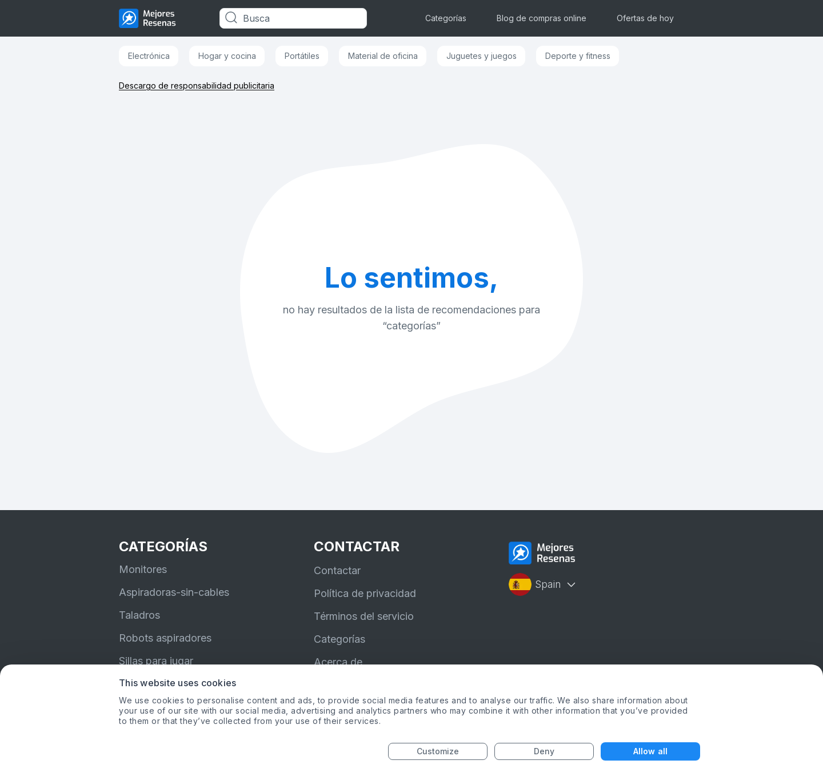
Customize (438, 751)
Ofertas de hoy (645, 18)
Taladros (139, 615)
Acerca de (338, 662)
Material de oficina (383, 56)
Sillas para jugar (156, 661)
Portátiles (302, 56)
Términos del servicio (364, 616)
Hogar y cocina (227, 56)
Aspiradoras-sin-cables (174, 592)
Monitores (143, 569)
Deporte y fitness (577, 56)
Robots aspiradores (165, 638)
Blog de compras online (541, 18)
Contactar (337, 570)
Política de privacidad (365, 593)
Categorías (445, 18)
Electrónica (149, 56)
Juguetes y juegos (481, 56)
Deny (544, 751)
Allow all (650, 751)
